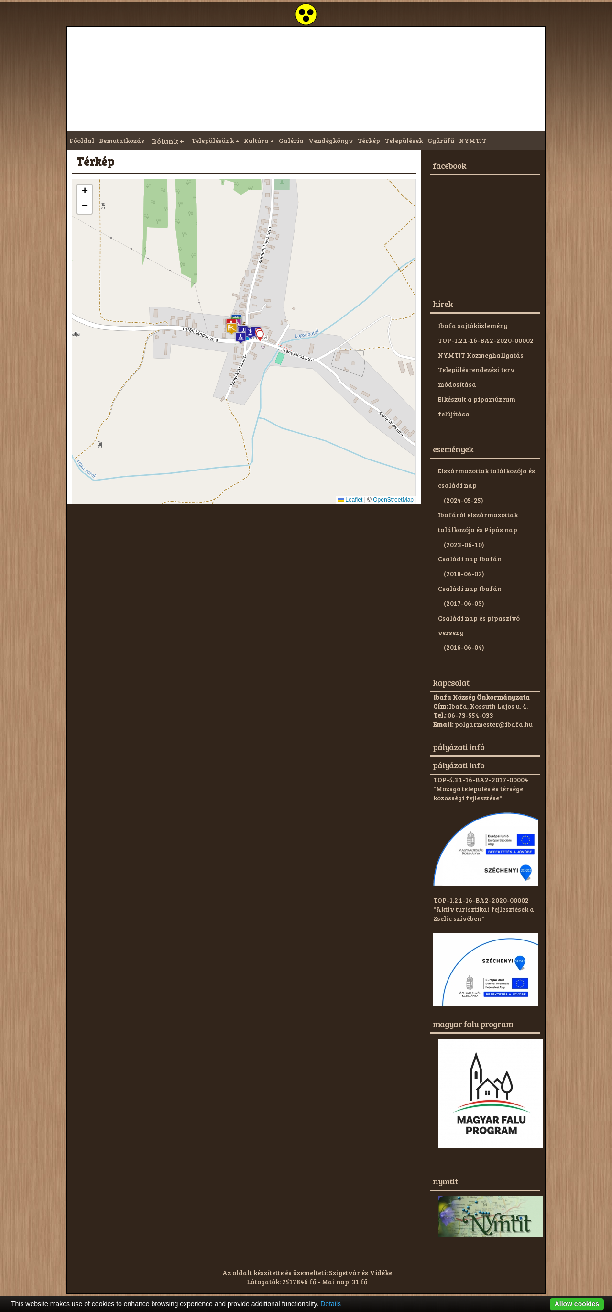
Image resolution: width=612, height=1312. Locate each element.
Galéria (291, 140)
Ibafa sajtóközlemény (473, 325)
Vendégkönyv (330, 140)
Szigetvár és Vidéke (360, 1272)
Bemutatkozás (121, 140)
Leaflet (350, 499)
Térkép (369, 140)
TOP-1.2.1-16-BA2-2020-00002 (486, 340)
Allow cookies (577, 1304)
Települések (404, 140)
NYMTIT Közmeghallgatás (481, 355)
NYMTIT (472, 140)
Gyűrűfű (440, 140)
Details (330, 1304)
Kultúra (256, 140)
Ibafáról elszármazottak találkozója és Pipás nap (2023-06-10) (478, 529)
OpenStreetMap (393, 499)
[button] (231, 328)
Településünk (212, 140)
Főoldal (81, 140)
